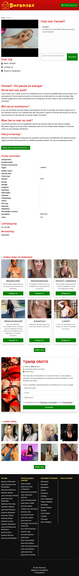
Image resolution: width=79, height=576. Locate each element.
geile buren (25, 537)
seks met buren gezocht (26, 496)
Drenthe (43, 510)
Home (3, 17)
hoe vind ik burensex (28, 529)
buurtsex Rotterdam (8, 482)
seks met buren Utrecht (9, 496)
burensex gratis (26, 506)
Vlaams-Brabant (46, 502)
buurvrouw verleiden (28, 555)
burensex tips (26, 512)
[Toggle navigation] (4, 13)
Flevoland (44, 484)
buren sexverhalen (27, 540)
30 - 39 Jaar (5, 227)
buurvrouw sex (26, 520)
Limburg (44, 496)
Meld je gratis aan (69, 5)
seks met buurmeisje (28, 500)
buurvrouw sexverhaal (29, 492)
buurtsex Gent (6, 532)
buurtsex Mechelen (8, 513)
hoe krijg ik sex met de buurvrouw (29, 524)
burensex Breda (7, 518)
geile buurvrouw (26, 552)
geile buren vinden (27, 503)
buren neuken (26, 484)
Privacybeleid (67, 402)
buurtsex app (25, 532)
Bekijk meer (39, 350)
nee (41, 217)
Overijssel (44, 493)
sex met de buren (27, 515)
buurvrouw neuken (27, 543)
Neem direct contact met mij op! (16, 148)
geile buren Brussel (8, 510)
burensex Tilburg (7, 515)
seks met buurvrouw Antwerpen (8, 528)
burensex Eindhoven (8, 490)
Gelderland (5, 235)
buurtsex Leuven (7, 521)
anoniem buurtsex (27, 535)
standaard (43, 167)
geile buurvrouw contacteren (26, 488)
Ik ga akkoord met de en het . (48, 402)
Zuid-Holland (45, 513)
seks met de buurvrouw (29, 546)
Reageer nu (13, 293)
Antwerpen (44, 482)
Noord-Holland (46, 508)
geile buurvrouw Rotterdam (7, 500)
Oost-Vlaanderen (47, 499)
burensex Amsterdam (9, 538)
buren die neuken (27, 518)
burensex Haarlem (7, 507)
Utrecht (43, 490)
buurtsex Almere (7, 493)
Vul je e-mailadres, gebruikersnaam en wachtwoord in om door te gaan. (49, 387)
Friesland (44, 519)
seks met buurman (27, 549)
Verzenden (72, 57)
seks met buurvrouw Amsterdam (8, 485)
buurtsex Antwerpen (8, 524)
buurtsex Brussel (7, 535)
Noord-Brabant (46, 522)
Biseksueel (43, 214)
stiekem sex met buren (29, 509)
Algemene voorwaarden (48, 402)
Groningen (44, 505)
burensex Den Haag (8, 504)
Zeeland (44, 516)
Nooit (42, 178)
